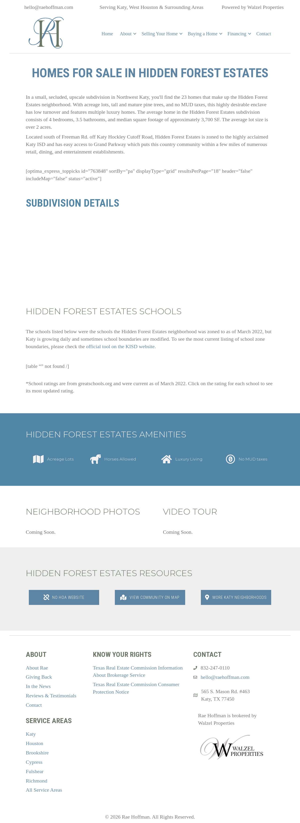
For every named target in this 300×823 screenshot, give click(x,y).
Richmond (36, 781)
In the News (38, 686)
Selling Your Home (160, 33)
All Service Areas (44, 790)
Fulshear (35, 771)
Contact (263, 33)
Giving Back (39, 677)
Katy (31, 734)
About (125, 33)
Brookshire (37, 753)
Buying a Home (203, 33)
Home (107, 33)
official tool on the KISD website (120, 346)
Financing (237, 33)
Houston (34, 743)
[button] (134, 33)
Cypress (34, 762)
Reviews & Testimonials (51, 696)
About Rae (37, 668)
